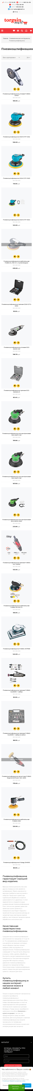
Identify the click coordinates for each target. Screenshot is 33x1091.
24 (28, 57)
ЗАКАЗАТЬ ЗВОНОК (15, 1088)
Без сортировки (11, 57)
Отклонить (6, 1085)
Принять (27, 1085)
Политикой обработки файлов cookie (14, 1081)
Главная (5, 38)
